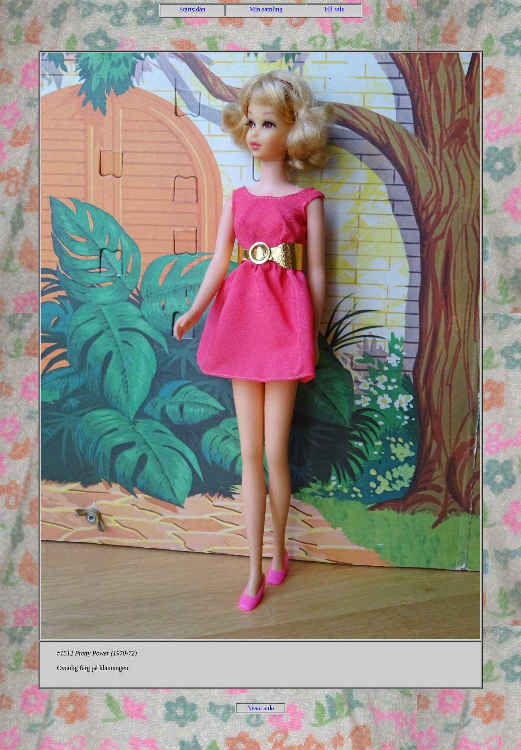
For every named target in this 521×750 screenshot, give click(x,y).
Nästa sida (260, 707)
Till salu (334, 9)
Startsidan (193, 9)
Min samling (266, 9)
